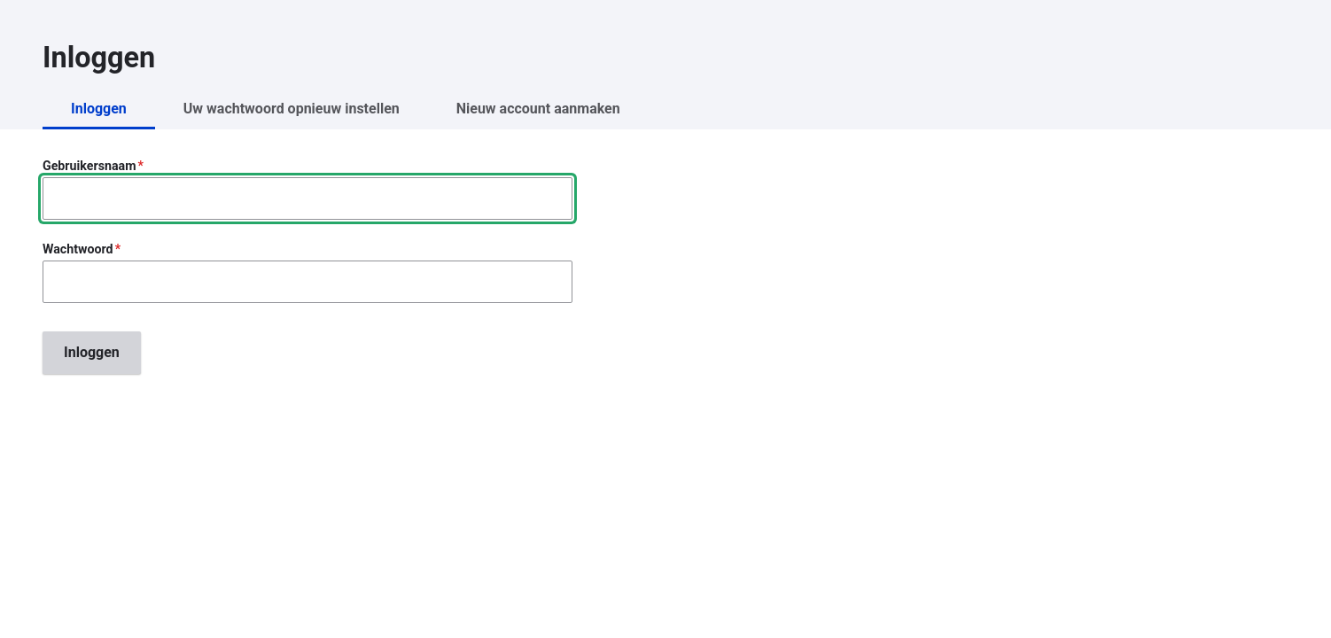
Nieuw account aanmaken (538, 108)
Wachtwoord (78, 249)
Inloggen (99, 108)
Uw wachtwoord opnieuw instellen (291, 108)
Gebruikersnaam (89, 166)
